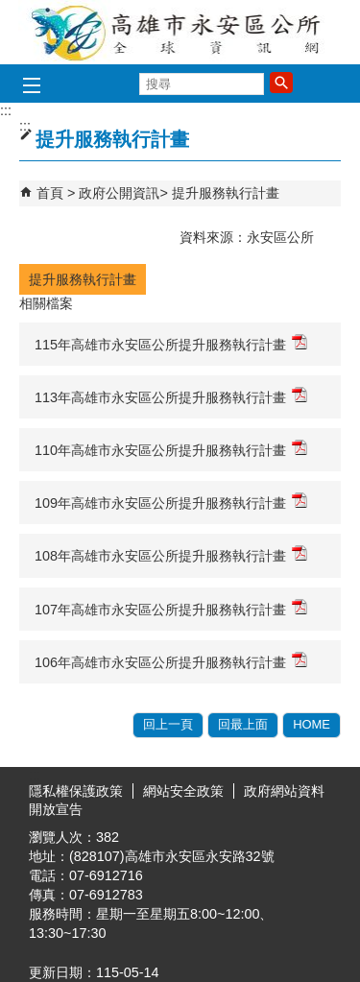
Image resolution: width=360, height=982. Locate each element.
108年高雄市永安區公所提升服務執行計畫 (171, 554)
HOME (311, 724)
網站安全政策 (183, 791)
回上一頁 (168, 724)
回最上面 (243, 724)
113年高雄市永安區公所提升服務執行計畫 (171, 396)
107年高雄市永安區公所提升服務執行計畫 (171, 608)
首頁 (49, 193)
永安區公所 (180, 32)
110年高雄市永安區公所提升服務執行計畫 (171, 449)
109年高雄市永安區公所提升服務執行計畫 (171, 501)
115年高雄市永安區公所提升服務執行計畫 (171, 343)
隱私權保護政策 (76, 791)
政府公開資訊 (119, 193)
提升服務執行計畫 (225, 193)
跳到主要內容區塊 (10, 10)
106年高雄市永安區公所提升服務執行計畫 (171, 661)
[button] (281, 82)
